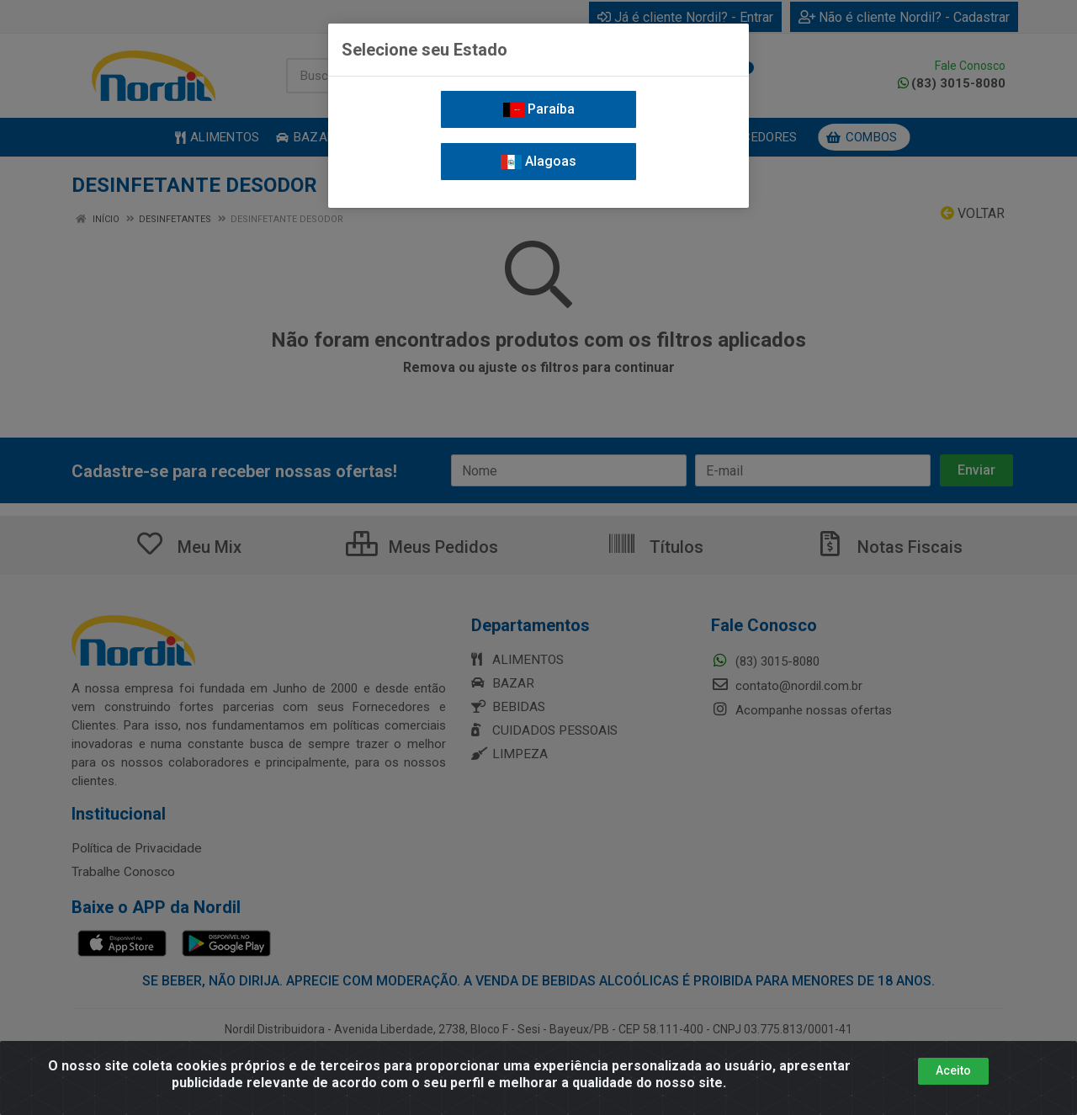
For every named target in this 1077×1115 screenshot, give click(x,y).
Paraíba (539, 109)
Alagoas (538, 161)
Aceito (953, 1070)
